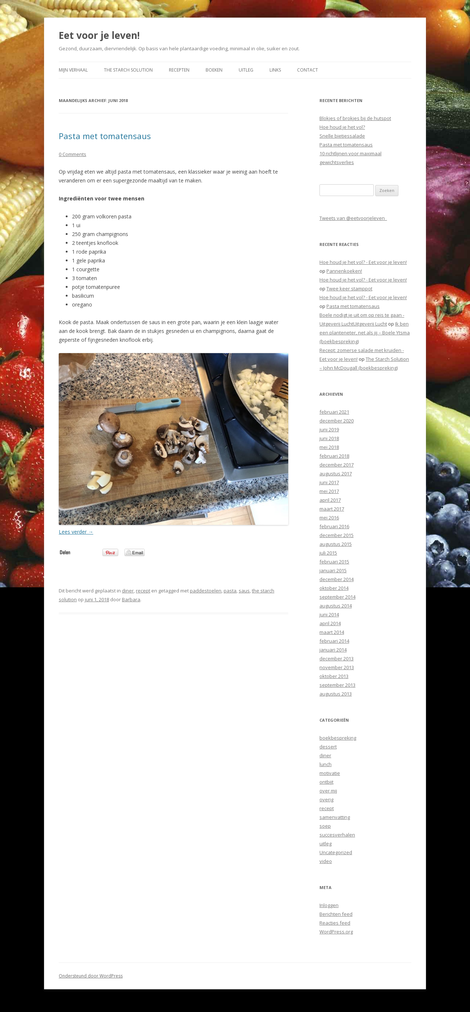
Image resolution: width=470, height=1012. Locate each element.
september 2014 (337, 597)
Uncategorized (335, 852)
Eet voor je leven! (99, 35)
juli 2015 (328, 552)
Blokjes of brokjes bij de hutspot (355, 118)
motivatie (329, 773)
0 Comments (72, 154)
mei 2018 (329, 447)
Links (275, 70)
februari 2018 (334, 456)
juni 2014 (329, 614)
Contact (307, 70)
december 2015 (336, 535)
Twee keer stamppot (349, 288)
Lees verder (76, 531)
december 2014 (336, 579)
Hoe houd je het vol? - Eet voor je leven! (363, 262)
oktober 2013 (333, 676)
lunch (325, 764)
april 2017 (330, 500)
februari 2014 (334, 641)
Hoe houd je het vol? (342, 127)
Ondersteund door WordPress (91, 976)
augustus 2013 (335, 693)
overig (326, 799)
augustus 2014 (335, 605)
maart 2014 (331, 632)
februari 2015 (334, 561)
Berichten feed (335, 914)
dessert (328, 746)
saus (244, 590)
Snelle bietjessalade (342, 136)
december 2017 (336, 464)
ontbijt (326, 782)
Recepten (179, 70)
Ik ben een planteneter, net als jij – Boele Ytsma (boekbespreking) (364, 332)
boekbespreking (337, 737)
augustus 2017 (335, 473)
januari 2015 (333, 570)
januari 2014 (333, 649)
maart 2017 (331, 508)
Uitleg (246, 70)
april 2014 (330, 623)
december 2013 (336, 658)
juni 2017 (329, 482)
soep (325, 826)
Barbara (131, 599)
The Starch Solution (128, 70)
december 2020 (336, 420)
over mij (328, 790)
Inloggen (329, 905)
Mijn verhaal (73, 70)
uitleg (325, 843)
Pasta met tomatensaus (105, 135)
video (325, 861)
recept (143, 590)
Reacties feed (334, 922)
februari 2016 (334, 526)
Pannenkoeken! (344, 271)
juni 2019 (329, 429)
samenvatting (334, 817)
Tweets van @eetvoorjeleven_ (353, 218)
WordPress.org (336, 931)
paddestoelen (205, 590)
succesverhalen (337, 834)
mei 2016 (329, 517)
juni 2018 (329, 438)
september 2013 (337, 685)
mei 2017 (329, 491)
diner (128, 590)
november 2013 (336, 667)
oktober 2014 (333, 588)
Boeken (214, 70)
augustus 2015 (335, 544)
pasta (230, 590)
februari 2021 (334, 412)
